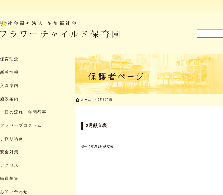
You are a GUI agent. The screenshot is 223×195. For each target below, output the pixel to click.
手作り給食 (11, 139)
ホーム (86, 100)
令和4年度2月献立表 (97, 147)
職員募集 (9, 179)
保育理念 (9, 59)
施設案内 (9, 99)
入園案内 (9, 86)
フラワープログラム (21, 125)
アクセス (9, 165)
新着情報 (9, 72)
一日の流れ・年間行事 (23, 112)
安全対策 (9, 152)
